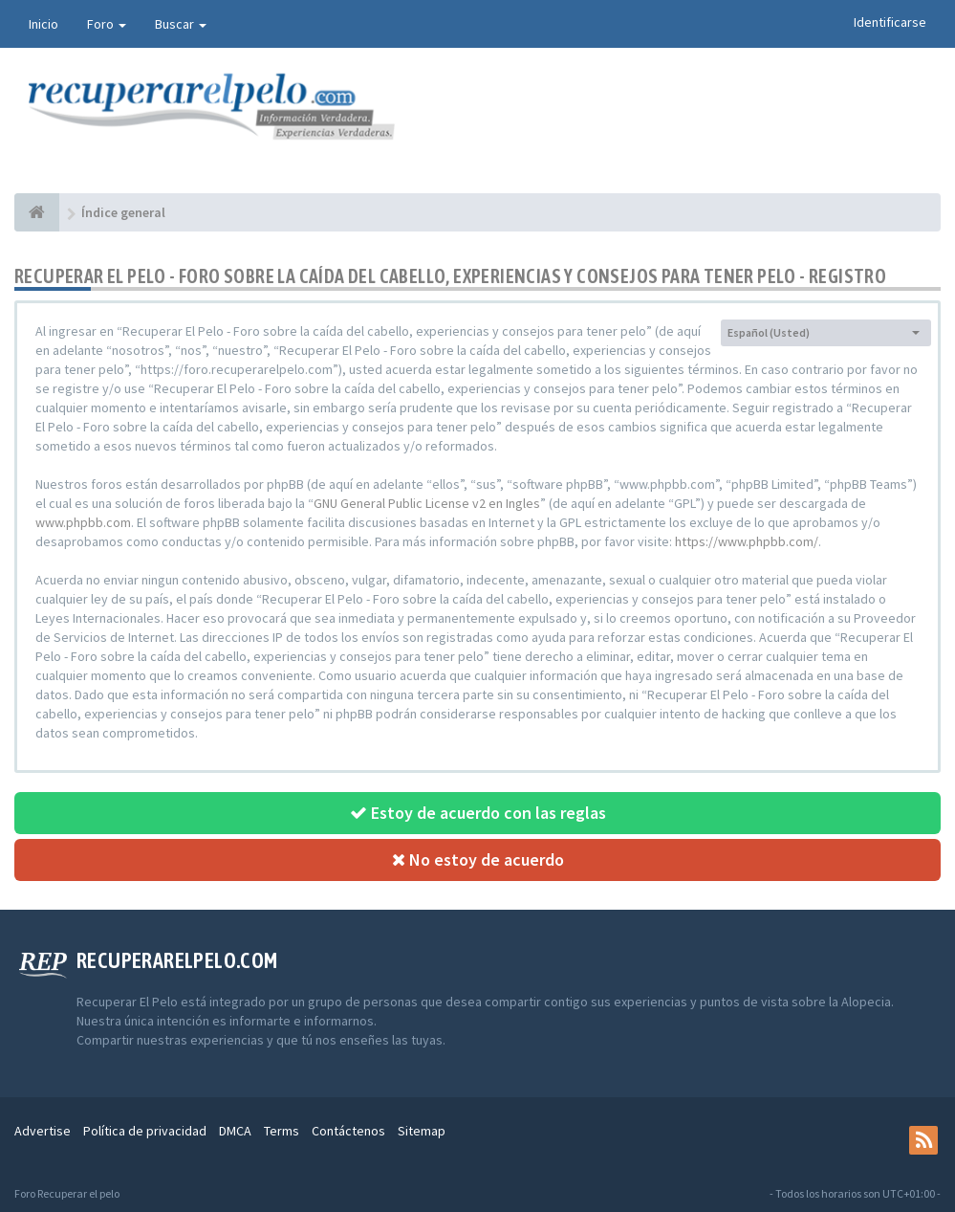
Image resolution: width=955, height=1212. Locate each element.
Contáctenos (348, 1130)
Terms (281, 1130)
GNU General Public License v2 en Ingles (427, 503)
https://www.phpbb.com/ (746, 541)
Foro (106, 24)
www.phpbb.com (83, 522)
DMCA (235, 1130)
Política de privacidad (144, 1130)
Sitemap (421, 1130)
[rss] (923, 1140)
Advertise (42, 1130)
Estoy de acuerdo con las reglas (478, 813)
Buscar (180, 24)
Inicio (43, 24)
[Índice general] (36, 212)
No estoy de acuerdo (478, 859)
